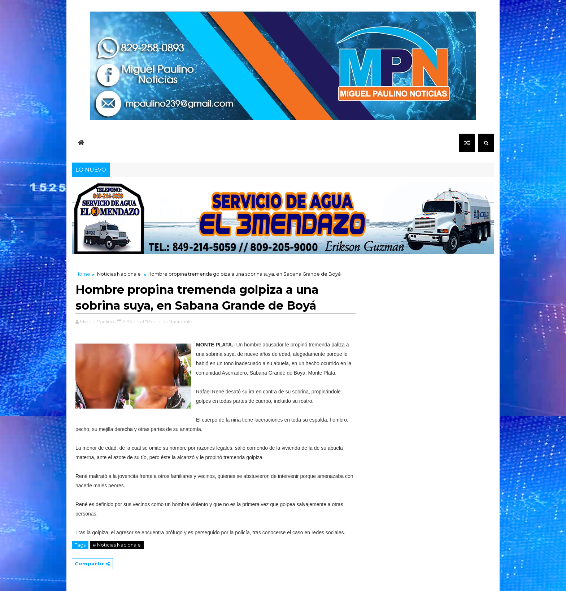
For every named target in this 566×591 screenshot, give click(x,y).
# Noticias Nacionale (117, 545)
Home (82, 274)
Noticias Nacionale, (171, 321)
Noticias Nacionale (119, 274)
